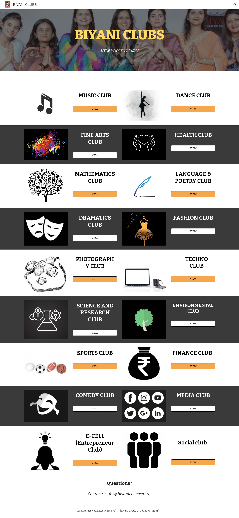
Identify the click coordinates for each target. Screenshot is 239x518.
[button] (235, 5)
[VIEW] (95, 109)
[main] (119, 34)
